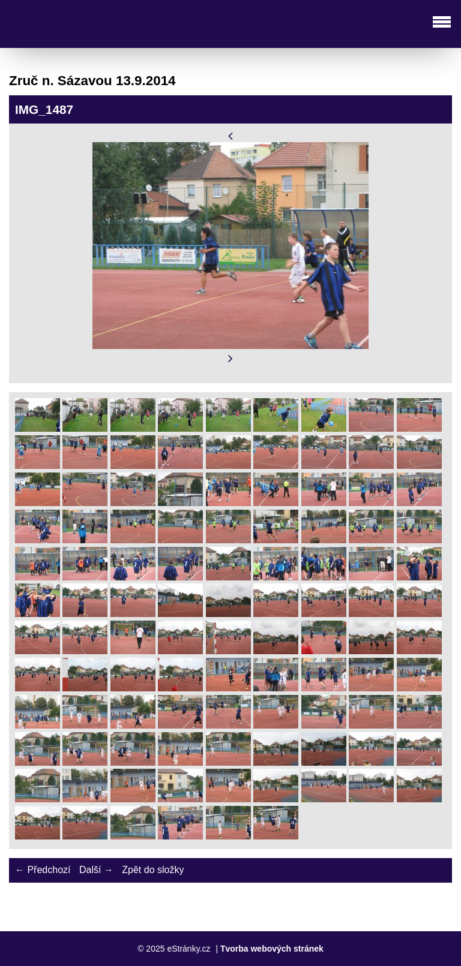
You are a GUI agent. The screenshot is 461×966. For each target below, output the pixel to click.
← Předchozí (42, 870)
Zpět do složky (153, 870)
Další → (96, 870)
